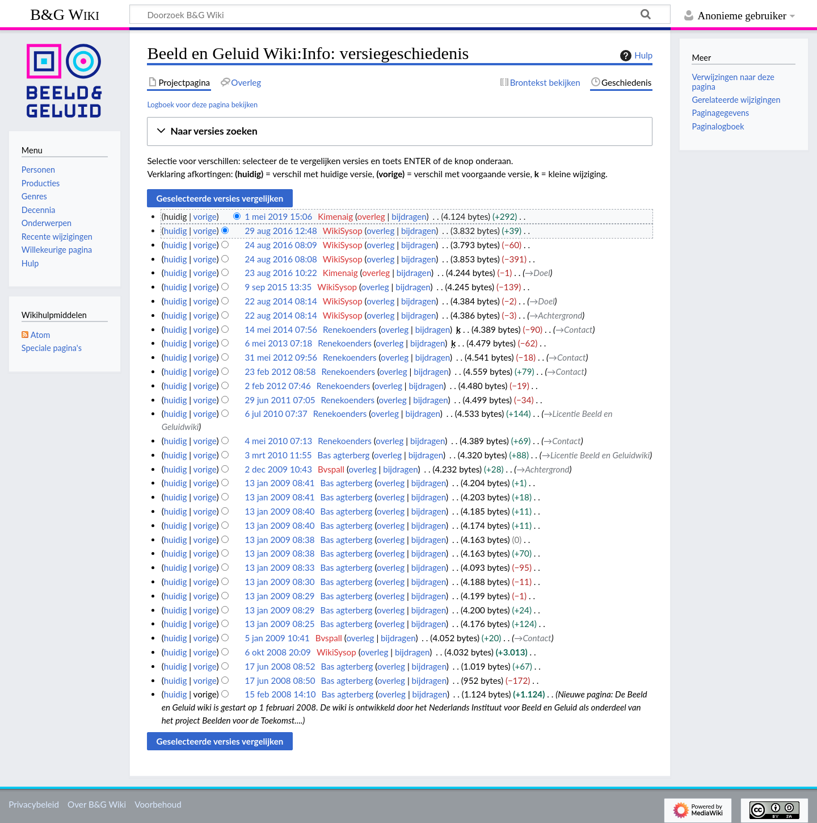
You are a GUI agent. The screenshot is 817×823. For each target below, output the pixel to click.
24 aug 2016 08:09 (281, 245)
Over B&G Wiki (97, 804)
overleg (371, 216)
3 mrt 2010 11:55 (278, 455)
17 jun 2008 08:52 (280, 666)
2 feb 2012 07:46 (277, 386)
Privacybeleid (34, 804)
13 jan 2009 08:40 (279, 511)
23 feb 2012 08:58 (280, 371)
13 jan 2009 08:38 (279, 539)
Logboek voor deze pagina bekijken (202, 104)
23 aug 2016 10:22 (281, 273)
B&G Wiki (64, 14)
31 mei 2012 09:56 (281, 357)
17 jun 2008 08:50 (280, 680)
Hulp (634, 55)
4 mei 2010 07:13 (278, 441)
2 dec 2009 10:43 (278, 469)
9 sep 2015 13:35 (278, 287)
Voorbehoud (157, 804)
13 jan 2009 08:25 (279, 624)
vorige (205, 216)
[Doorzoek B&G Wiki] (400, 14)
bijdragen (408, 216)
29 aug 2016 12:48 (281, 230)
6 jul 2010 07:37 (276, 413)
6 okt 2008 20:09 (278, 652)
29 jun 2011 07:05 (280, 400)
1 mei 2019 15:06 (278, 216)
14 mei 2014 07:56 (281, 329)
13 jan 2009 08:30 (279, 581)
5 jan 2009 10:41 (277, 638)
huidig (175, 230)
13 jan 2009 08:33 (279, 567)
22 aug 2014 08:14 (281, 301)
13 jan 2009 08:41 (279, 483)
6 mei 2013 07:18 (278, 343)
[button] (400, 131)
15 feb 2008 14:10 (280, 694)
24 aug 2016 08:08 (281, 259)
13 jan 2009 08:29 (279, 596)
